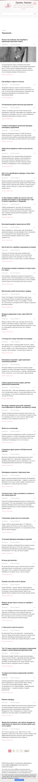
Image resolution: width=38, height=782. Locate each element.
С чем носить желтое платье (12, 627)
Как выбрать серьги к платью (13, 81)
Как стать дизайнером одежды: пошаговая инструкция (18, 174)
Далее (27, 751)
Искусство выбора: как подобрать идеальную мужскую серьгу (15, 40)
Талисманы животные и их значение (15, 518)
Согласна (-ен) (19, 780)
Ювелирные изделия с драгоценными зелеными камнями (16, 360)
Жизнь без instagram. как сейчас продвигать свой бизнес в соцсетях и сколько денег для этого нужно (18, 724)
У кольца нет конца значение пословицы (17, 339)
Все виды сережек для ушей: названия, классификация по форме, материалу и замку (19, 406)
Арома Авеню (23, 2)
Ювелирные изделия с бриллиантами (16, 472)
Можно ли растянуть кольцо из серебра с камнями (17, 603)
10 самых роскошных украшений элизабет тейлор (18, 674)
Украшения (5, 44)
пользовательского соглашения (27, 778)
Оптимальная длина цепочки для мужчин (17, 104)
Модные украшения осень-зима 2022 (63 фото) (17, 315)
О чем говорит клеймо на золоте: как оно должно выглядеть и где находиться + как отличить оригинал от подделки (18, 199)
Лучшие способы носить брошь (14, 581)
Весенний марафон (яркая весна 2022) (16, 224)
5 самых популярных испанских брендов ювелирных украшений (17, 126)
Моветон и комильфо (10, 428)
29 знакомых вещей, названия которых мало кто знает (18, 269)
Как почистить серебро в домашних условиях (19, 247)
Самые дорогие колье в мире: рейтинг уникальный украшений (16, 383)
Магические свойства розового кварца (16, 291)
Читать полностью (7, 74)
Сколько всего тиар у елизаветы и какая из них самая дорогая (18, 494)
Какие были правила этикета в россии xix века (17, 149)
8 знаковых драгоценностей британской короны (17, 450)
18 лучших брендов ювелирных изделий (17, 539)
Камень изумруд (8, 699)
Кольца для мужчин (9, 560)
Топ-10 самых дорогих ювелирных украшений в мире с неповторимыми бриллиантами (19, 649)
